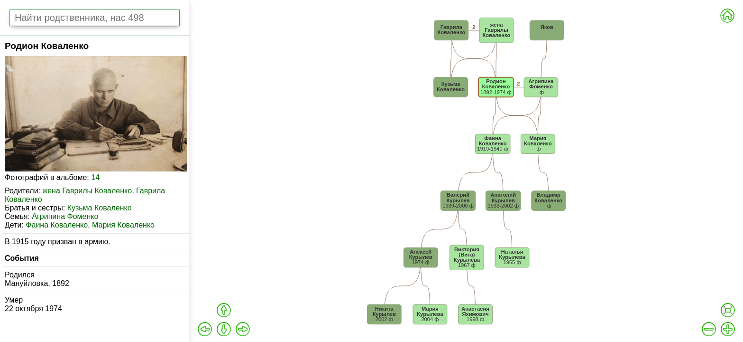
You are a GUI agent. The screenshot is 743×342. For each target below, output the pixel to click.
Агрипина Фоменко (65, 216)
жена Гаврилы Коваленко (87, 191)
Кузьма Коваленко (99, 208)
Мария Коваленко (123, 225)
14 (95, 177)
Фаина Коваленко (57, 225)
